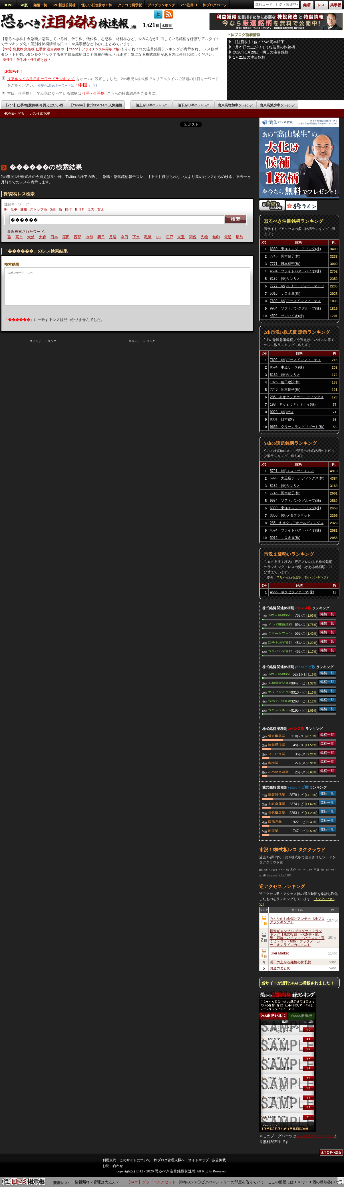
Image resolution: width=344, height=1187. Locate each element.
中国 (82, 85)
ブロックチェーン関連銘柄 (280, 709)
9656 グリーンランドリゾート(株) (297, 427)
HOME (9, 5)
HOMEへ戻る (14, 114)
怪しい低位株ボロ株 (96, 5)
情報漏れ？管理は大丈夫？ (102, 1182)
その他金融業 (278, 771)
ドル (304, 870)
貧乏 (100, 209)
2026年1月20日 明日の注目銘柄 (261, 52)
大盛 (31, 237)
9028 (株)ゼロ (282, 412)
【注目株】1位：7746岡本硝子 (258, 42)
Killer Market (279, 953)
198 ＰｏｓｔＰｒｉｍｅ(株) (293, 404)
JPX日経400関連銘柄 (279, 615)
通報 (23, 209)
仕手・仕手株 (94, 93)
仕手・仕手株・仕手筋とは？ (28, 60)
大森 (43, 237)
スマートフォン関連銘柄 (280, 633)
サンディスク (272, 875)
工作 (293, 869)
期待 (240, 237)
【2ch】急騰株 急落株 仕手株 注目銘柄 (31, 49)
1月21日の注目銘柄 (249, 57)
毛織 (148, 237)
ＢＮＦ (80, 209)
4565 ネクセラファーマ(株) (292, 592)
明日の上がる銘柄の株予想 (290, 962)
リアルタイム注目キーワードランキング (41, 79)
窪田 (66, 237)
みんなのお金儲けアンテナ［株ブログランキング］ (297, 920)
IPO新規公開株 (64, 5)
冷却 (90, 237)
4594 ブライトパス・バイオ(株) (295, 271)
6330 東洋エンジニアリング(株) (295, 249)
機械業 (273, 762)
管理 (289, 875)
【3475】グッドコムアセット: (154, 1182)
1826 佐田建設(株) (285, 382)
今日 (125, 237)
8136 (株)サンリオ (285, 279)
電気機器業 (276, 735)
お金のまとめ (280, 968)
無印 (217, 237)
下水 (136, 237)
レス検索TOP (39, 114)
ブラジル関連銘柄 (280, 651)
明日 (101, 237)
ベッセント (273, 870)
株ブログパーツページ (314, 1136)
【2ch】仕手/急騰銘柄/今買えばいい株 (33, 105)
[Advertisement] (105, 144)
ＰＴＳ (281, 870)
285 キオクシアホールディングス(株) (297, 398)
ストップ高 (38, 209)
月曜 (113, 237)
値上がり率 (151, 105)
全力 (91, 209)
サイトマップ (198, 1160)
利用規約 (109, 1160)
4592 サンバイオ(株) (287, 316)
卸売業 (273, 830)
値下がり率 (193, 105)
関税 (193, 237)
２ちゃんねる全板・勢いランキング (301, 577)
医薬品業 (275, 821)
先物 (205, 237)
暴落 (287, 870)
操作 (68, 209)
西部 (78, 237)
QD (159, 237)
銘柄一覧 (40, 5)
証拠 (261, 870)
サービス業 (276, 753)
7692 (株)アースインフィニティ (295, 301)
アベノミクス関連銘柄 (280, 691)
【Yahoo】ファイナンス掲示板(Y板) (92, 49)
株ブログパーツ (215, 5)
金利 (264, 875)
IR (6, 209)
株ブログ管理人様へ (169, 1160)
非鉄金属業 (276, 803)
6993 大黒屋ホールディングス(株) (297, 478)
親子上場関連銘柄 (280, 642)
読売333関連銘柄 (279, 700)
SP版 (24, 5)
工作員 (309, 870)
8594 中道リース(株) (287, 367)
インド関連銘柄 (280, 624)
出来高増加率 (235, 105)
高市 (19, 237)
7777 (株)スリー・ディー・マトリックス (297, 287)
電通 (228, 237)
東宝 (182, 237)
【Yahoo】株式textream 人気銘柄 (95, 105)
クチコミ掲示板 (130, 5)
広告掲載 (219, 1160)
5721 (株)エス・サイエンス (292, 471)
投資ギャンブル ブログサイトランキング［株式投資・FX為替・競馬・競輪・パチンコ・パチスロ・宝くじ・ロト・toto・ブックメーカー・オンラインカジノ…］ (297, 938)
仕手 (14, 209)
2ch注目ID (189, 5)
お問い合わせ (112, 1166)
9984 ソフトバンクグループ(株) (295, 308)
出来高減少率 (277, 105)
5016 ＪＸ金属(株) (285, 293)
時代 (332, 870)
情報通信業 (276, 744)
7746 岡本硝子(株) (285, 256)
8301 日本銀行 (282, 419)
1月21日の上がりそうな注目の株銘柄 (264, 47)
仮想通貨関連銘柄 (280, 682)
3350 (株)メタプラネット (290, 515)
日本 (55, 237)
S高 (53, 209)
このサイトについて (135, 1160)
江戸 (170, 237)
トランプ (282, 875)
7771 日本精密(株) (285, 264)
